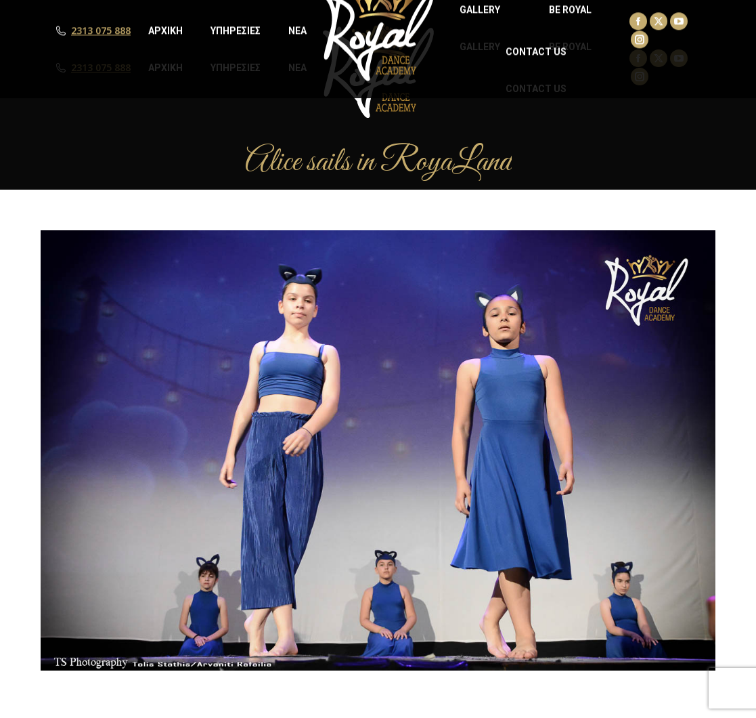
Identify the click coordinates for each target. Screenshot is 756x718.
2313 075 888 (101, 68)
